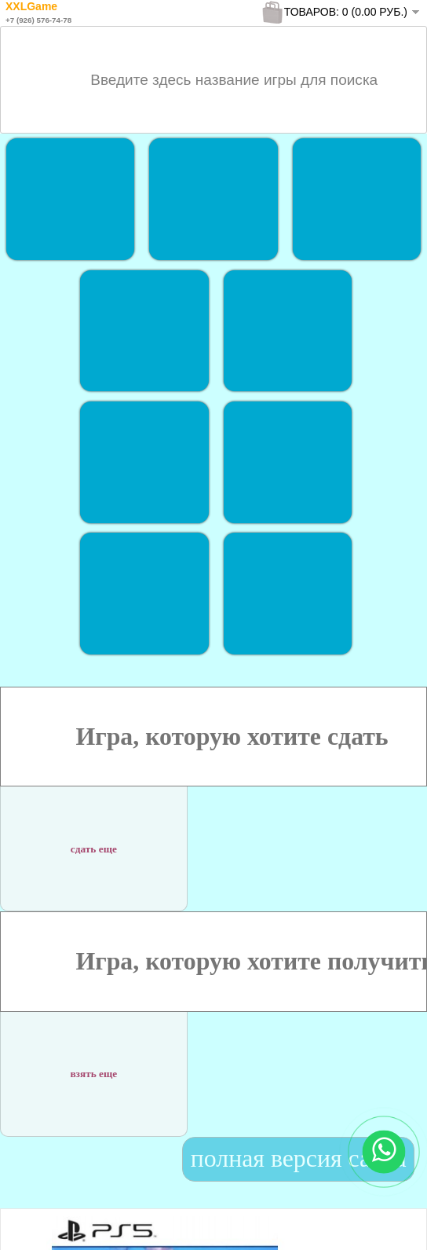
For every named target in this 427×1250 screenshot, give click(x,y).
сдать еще (94, 839)
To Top (387, 1222)
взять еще (93, 1064)
